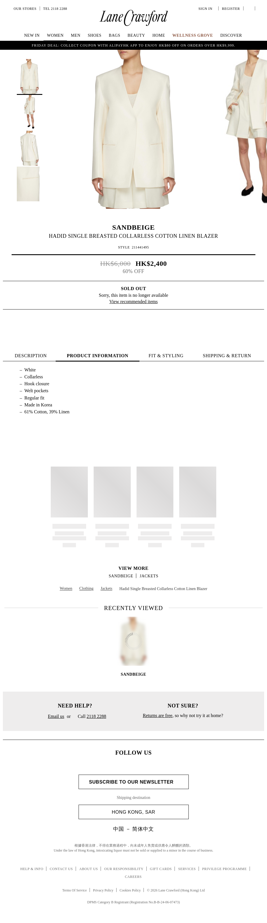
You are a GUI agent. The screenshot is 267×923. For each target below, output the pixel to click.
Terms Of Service (74, 890)
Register (230, 9)
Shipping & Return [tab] (227, 355)
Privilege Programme (224, 869)
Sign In (206, 8)
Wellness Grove (192, 35)
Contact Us (61, 869)
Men (76, 35)
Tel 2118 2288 (55, 9)
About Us (88, 869)
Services (187, 869)
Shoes (94, 35)
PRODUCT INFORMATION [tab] (97, 355)
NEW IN (32, 35)
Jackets (149, 576)
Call (89, 716)
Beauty (136, 35)
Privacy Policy (103, 890)
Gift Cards (161, 869)
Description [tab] (31, 355)
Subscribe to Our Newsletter (133, 782)
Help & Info (31, 869)
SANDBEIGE (133, 227)
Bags (114, 35)
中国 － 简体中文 (133, 829)
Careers (133, 877)
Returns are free (157, 715)
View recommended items (133, 301)
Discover (231, 35)
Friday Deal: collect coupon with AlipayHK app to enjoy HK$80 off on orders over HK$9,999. (133, 45)
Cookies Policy (130, 890)
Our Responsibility (124, 869)
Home (158, 35)
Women (55, 35)
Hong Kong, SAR (148, 812)
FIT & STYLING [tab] (165, 355)
